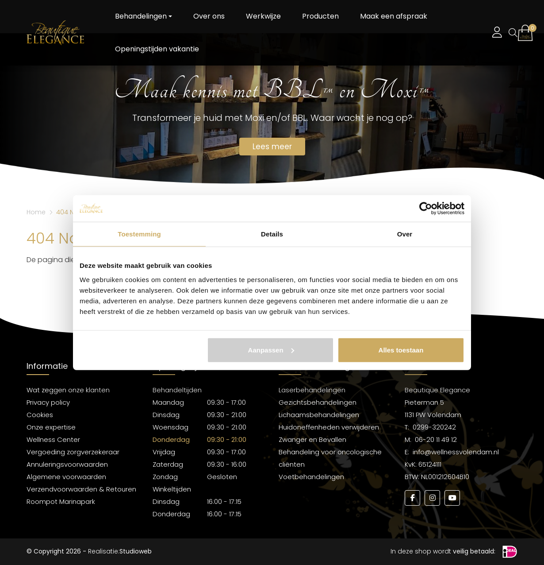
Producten (320, 16)
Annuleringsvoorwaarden (67, 464)
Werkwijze (263, 16)
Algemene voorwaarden (66, 476)
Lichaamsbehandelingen (319, 414)
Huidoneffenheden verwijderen (329, 427)
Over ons (209, 16)
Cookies (40, 414)
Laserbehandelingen (312, 390)
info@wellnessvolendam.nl (456, 452)
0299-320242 (434, 427)
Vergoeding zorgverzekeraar (73, 452)
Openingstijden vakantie (157, 49)
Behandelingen (141, 16)
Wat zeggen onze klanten (68, 390)
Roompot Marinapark (61, 501)
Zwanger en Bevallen (312, 439)
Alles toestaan (401, 349)
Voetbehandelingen (311, 476)
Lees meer (272, 146)
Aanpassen (271, 349)
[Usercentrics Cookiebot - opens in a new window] (425, 208)
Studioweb (135, 551)
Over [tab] (405, 234)
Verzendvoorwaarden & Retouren (81, 489)
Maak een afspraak (393, 16)
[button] (525, 33)
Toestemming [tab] (139, 234)
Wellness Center (53, 439)
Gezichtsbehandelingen (317, 402)
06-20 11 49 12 (436, 439)
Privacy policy (48, 402)
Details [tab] (272, 234)
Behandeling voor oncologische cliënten (330, 458)
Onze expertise (51, 427)
